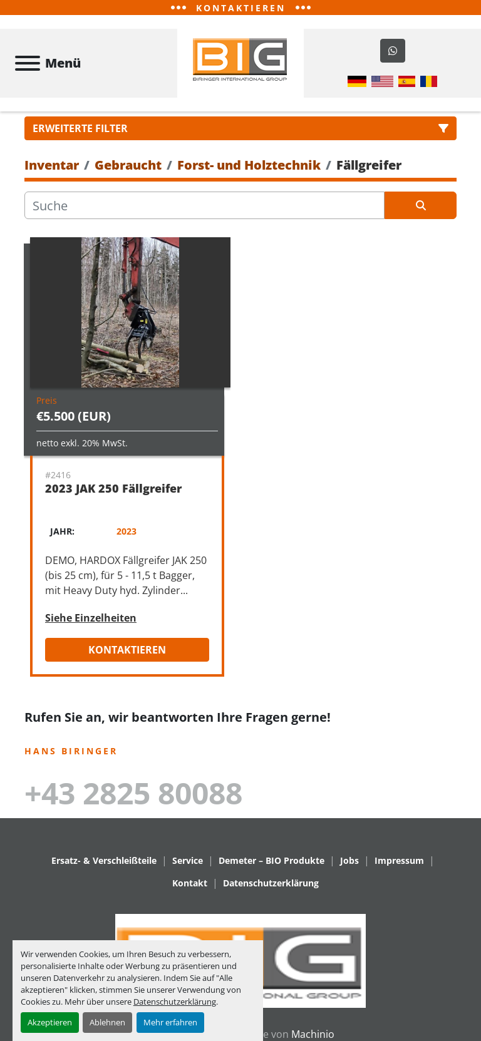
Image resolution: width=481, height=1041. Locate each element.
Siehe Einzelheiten (91, 620)
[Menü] (27, 64)
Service (187, 862)
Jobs (349, 862)
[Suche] (204, 208)
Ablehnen (107, 1022)
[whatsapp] (392, 52)
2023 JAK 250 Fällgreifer (113, 490)
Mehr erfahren (170, 1022)
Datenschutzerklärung (174, 1001)
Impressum (399, 862)
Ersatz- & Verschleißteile (104, 862)
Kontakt (189, 885)
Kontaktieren (127, 652)
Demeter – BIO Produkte (271, 862)
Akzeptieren (50, 1022)
